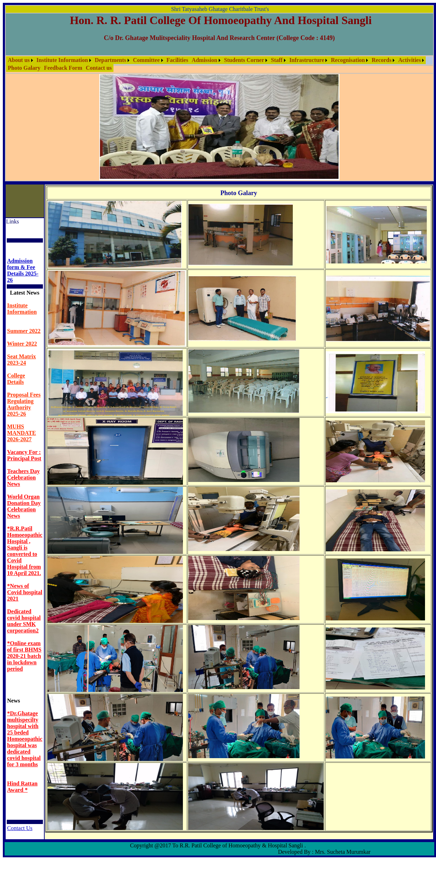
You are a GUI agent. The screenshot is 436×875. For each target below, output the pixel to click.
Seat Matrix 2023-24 (21, 359)
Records (381, 60)
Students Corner (244, 60)
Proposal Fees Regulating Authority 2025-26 (23, 404)
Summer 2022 (23, 331)
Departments (110, 60)
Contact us (99, 68)
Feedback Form (63, 68)
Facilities (177, 60)
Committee (146, 60)
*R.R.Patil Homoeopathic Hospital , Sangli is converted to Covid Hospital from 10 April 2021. (25, 550)
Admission (204, 60)
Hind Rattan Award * (22, 786)
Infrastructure (306, 60)
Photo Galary (24, 68)
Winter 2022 (22, 344)
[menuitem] (20, 60)
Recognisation (348, 60)
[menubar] (219, 64)
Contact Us (20, 828)
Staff (277, 60)
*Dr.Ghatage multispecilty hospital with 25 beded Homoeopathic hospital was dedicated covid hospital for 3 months (25, 738)
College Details (16, 379)
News (13, 701)
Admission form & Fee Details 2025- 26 (22, 270)
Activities (409, 60)
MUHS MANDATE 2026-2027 (21, 433)
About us (19, 60)
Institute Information (62, 60)
